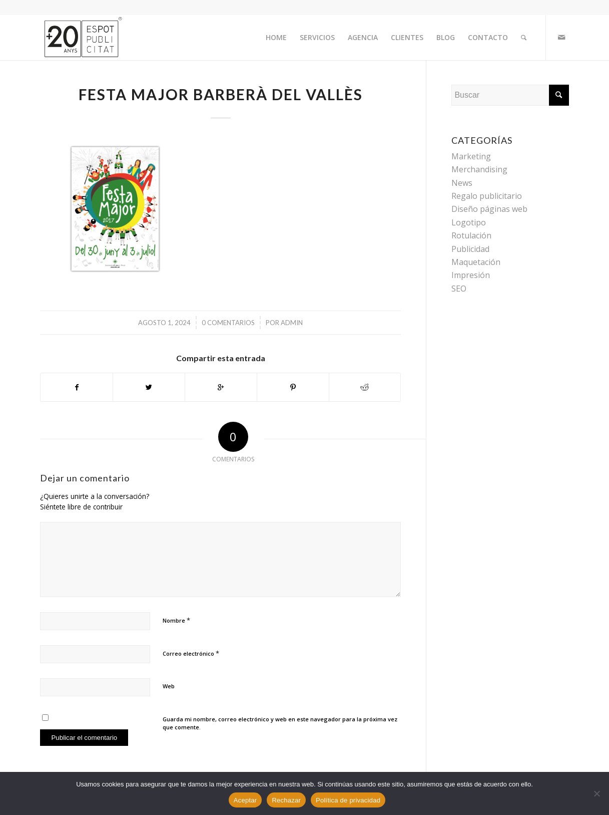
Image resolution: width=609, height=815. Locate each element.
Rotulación (471, 235)
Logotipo (468, 222)
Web (169, 686)
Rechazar (286, 800)
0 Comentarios (228, 323)
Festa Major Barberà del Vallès (221, 94)
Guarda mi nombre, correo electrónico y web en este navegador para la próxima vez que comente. (280, 723)
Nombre (176, 620)
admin (292, 323)
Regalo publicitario (486, 195)
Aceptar (245, 800)
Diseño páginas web (489, 208)
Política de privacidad (348, 800)
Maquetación (475, 261)
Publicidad (470, 248)
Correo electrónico (191, 653)
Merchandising (479, 169)
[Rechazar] (596, 793)
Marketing (471, 156)
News (461, 182)
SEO (458, 288)
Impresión (470, 275)
